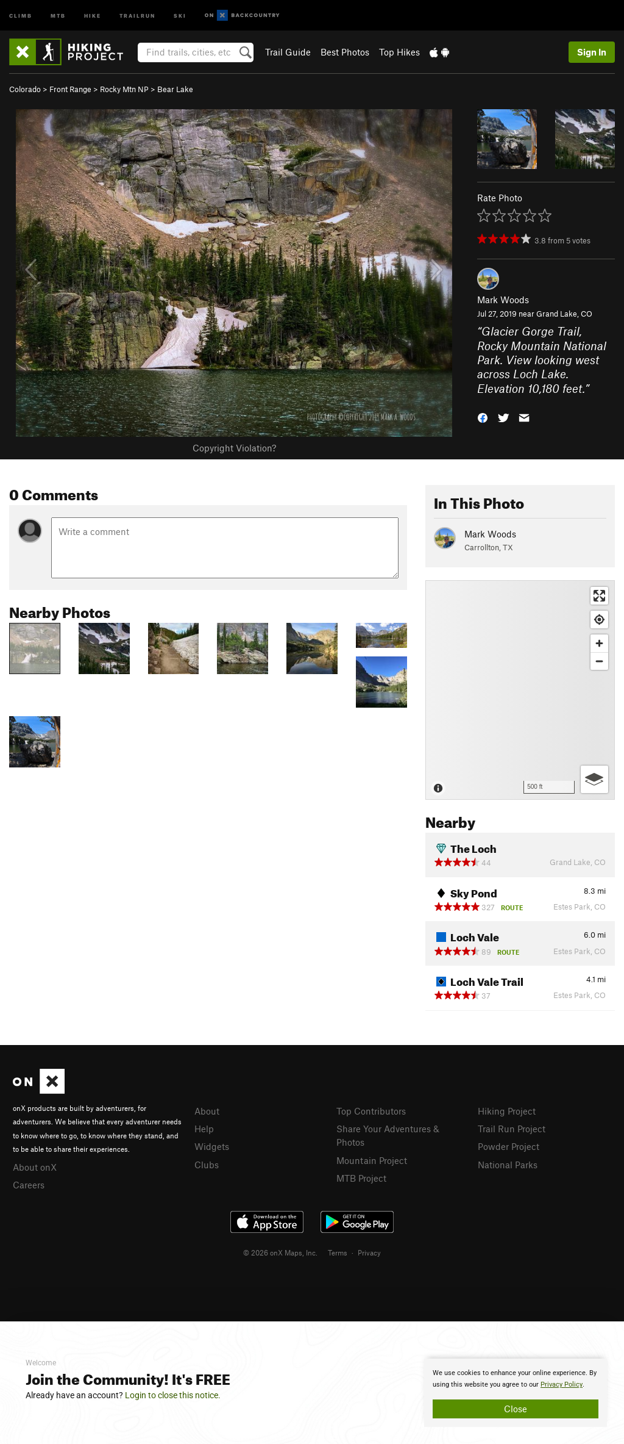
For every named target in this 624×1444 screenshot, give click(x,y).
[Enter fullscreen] (599, 596)
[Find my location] (599, 619)
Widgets (211, 1146)
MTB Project (361, 1178)
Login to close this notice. (173, 1395)
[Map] (520, 690)
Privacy (369, 1252)
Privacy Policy (562, 1384)
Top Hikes (399, 51)
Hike (92, 15)
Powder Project (508, 1146)
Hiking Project (507, 1110)
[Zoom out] (599, 661)
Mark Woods (503, 299)
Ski (180, 15)
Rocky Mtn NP (124, 89)
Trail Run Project (511, 1128)
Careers (28, 1184)
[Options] (594, 779)
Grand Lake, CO (564, 313)
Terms (337, 1252)
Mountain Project (371, 1160)
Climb (20, 15)
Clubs (206, 1164)
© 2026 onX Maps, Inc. (280, 1252)
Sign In (591, 51)
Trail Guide (288, 51)
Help (204, 1128)
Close (515, 1408)
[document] (515, 1392)
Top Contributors (371, 1110)
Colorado (25, 89)
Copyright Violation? (234, 447)
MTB (58, 15)
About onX (35, 1167)
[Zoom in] (599, 643)
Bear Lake (175, 89)
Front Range (70, 89)
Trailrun (137, 15)
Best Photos (345, 51)
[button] (482, 417)
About (206, 1110)
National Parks (507, 1164)
